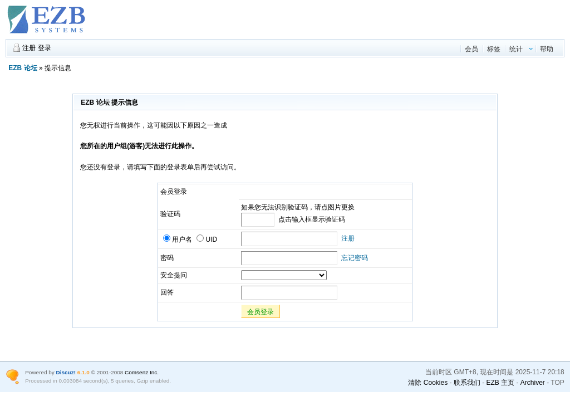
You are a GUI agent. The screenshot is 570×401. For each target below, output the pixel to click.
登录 (44, 48)
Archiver (532, 383)
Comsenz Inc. (142, 372)
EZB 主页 (500, 383)
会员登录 (260, 312)
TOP (557, 383)
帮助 (546, 49)
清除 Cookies (428, 383)
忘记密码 (354, 258)
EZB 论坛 (22, 68)
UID (206, 239)
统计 (516, 49)
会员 (471, 49)
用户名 (177, 239)
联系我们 (467, 383)
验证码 (170, 214)
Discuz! (66, 372)
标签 (493, 49)
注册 (29, 48)
